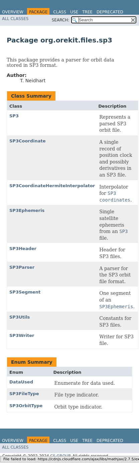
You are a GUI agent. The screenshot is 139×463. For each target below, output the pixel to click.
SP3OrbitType (25, 405)
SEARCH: (61, 20)
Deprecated (110, 12)
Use (74, 12)
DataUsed (21, 381)
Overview (12, 12)
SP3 (14, 115)
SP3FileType (24, 393)
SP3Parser (21, 267)
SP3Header (22, 248)
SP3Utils (19, 317)
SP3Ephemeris (26, 210)
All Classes (15, 18)
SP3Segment (24, 292)
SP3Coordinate (27, 140)
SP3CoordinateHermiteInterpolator (52, 185)
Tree (87, 12)
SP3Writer (21, 335)
